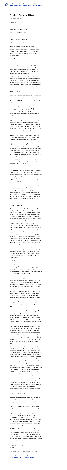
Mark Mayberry (13, 18)
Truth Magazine (13, 4)
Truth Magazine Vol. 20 (34, 451)
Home (11, 5)
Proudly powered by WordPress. (20, 466)
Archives (15, 5)
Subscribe (34, 5)
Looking (40, 5)
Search (29, 5)
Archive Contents (27, 451)
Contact (20, 5)
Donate (25, 5)
